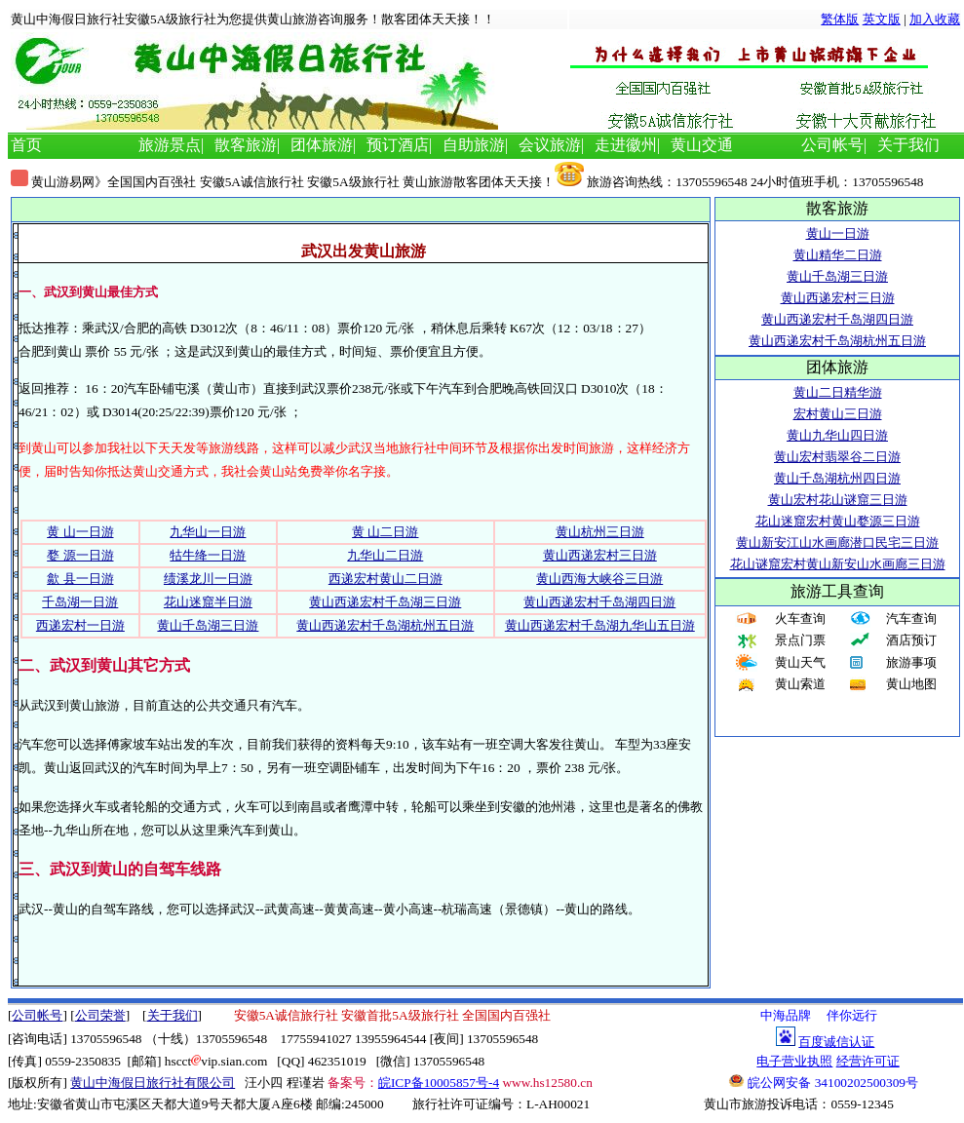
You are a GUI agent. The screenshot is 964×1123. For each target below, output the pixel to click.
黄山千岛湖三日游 (207, 625)
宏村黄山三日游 (837, 414)
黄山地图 (911, 684)
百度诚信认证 (836, 1041)
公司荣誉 (100, 1015)
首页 (26, 144)
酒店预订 (911, 640)
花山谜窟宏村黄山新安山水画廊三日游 (837, 564)
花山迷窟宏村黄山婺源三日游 (837, 521)
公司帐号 (832, 144)
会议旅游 (550, 144)
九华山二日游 (385, 555)
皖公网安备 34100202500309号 (823, 1082)
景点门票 (800, 640)
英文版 (882, 19)
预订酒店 (397, 144)
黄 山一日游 (80, 531)
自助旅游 (474, 144)
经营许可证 (868, 1061)
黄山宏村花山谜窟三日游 (837, 499)
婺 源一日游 (80, 555)
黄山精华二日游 (837, 255)
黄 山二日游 (385, 531)
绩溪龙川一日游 (208, 578)
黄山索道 (800, 684)
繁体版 (840, 19)
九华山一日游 (208, 531)
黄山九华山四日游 (837, 435)
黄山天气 (800, 662)
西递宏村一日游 (80, 625)
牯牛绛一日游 (208, 555)
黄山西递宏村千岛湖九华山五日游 (600, 625)
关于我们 (908, 144)
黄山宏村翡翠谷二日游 (837, 456)
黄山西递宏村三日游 (600, 555)
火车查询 (800, 618)
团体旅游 (321, 144)
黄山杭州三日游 (600, 531)
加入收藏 (934, 19)
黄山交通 (702, 144)
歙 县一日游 (80, 578)
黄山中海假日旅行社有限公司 (152, 1082)
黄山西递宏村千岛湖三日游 (385, 602)
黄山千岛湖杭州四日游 (837, 478)
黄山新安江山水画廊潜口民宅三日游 (837, 542)
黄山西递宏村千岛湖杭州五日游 (385, 625)
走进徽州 (626, 144)
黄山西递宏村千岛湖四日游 (599, 602)
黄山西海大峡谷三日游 (599, 578)
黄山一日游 (837, 233)
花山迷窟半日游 (208, 602)
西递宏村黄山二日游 (385, 578)
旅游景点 (169, 144)
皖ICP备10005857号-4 (438, 1082)
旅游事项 (911, 662)
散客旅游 (245, 144)
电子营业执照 (794, 1061)
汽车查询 (911, 618)
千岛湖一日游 (80, 602)
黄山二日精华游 (837, 392)
